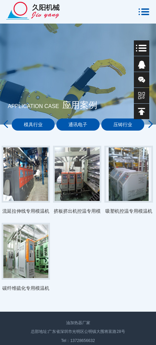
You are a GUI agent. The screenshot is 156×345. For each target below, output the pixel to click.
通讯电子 (77, 124)
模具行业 (33, 124)
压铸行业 (122, 124)
